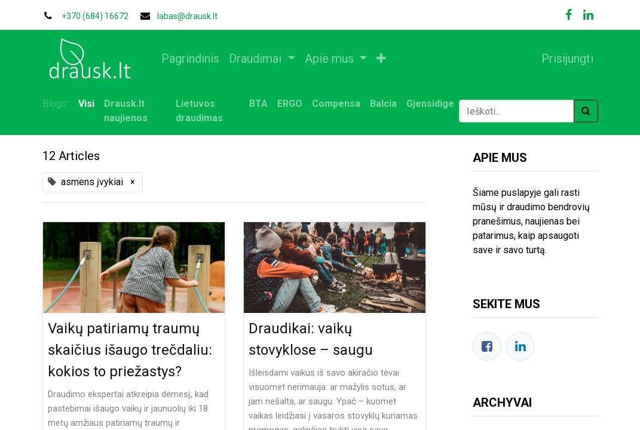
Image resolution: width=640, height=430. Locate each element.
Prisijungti (567, 58)
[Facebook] (487, 346)
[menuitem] (191, 58)
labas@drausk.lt (187, 16)
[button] (381, 58)
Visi (86, 103)
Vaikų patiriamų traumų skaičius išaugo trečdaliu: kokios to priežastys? (130, 350)
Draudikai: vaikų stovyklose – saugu (311, 339)
